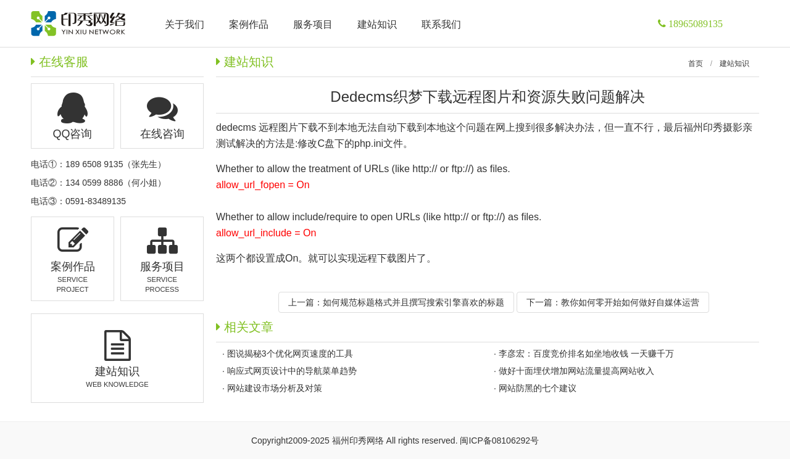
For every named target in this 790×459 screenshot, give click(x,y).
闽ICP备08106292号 (499, 440)
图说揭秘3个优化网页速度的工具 (290, 353)
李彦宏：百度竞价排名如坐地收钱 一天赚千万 (586, 353)
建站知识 (734, 63)
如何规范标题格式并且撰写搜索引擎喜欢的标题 (413, 302)
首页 (695, 63)
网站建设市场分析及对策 (274, 388)
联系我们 (441, 24)
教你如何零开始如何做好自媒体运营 (630, 302)
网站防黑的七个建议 (537, 388)
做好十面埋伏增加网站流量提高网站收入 (576, 371)
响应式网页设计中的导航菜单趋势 (292, 371)
